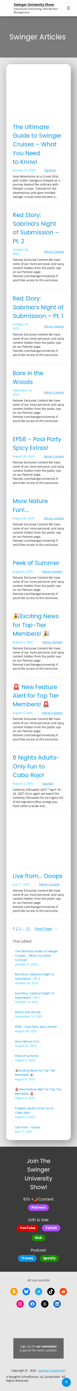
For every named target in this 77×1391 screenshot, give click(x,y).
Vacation (50, 170)
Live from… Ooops (37, 876)
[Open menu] (68, 8)
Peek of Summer (36, 563)
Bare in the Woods (28, 377)
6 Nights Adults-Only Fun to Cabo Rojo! (36, 766)
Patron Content (54, 252)
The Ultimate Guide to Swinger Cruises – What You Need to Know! (37, 144)
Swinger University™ (52, 1370)
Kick (38, 1237)
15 (28, 928)
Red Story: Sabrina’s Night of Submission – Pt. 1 (38, 307)
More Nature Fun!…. (30, 505)
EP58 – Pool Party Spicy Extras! (37, 443)
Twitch (51, 1228)
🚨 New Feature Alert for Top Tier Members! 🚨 (36, 696)
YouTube (27, 1228)
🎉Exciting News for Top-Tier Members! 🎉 (36, 625)
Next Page (46, 928)
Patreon (38, 1207)
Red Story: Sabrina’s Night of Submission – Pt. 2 (36, 228)
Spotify (49, 1258)
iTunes (27, 1258)
